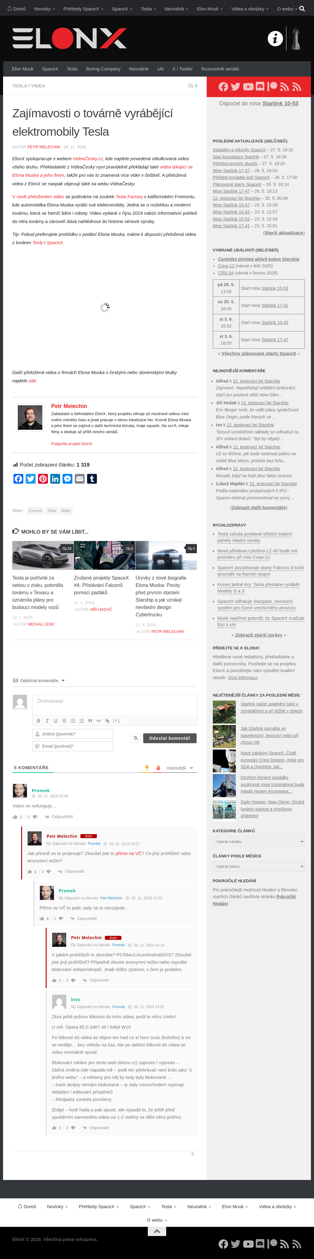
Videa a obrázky (247, 8)
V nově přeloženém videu (38, 196)
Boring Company (103, 68)
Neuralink (174, 8)
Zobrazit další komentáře (259, 507)
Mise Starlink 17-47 (231, 191)
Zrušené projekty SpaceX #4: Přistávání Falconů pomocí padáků (101, 585)
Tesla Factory (129, 196)
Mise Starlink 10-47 (231, 204)
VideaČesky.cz (88, 158)
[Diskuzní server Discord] (260, 87)
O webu (285, 8)
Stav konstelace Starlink (236, 156)
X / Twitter (182, 68)
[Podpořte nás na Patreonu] (272, 87)
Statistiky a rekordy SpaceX (239, 149)
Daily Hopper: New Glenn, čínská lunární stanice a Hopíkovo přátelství (272, 809)
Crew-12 (226, 265)
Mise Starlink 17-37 (231, 170)
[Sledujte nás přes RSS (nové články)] (284, 87)
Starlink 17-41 (275, 305)
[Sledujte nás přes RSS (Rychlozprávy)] (297, 87)
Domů (16, 7)
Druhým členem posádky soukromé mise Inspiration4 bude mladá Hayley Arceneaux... (272, 784)
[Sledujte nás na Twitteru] (235, 87)
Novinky (42, 8)
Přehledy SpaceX (81, 8)
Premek (94, 843)
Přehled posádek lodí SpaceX (241, 177)
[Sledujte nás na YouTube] (248, 87)
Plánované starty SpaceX (237, 184)
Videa (38, 85)
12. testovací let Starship (236, 198)
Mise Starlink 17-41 (231, 225)
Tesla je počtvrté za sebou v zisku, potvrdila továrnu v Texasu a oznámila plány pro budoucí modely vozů (37, 592)
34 (67, 548)
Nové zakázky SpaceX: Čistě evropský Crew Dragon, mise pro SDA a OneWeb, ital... (272, 759)
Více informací (242, 677)
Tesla (146, 8)
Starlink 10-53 (275, 288)
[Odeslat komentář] (170, 738)
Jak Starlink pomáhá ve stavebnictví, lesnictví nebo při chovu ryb (269, 735)
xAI (160, 68)
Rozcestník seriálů (220, 68)
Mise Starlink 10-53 (231, 219)
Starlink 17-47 (275, 339)
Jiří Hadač (101, 609)
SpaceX (120, 8)
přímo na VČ (129, 853)
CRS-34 (225, 272)
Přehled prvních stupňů (235, 163)
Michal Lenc (41, 624)
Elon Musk (207, 8)
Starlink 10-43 (275, 322)
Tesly (38, 242)
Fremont (35, 510)
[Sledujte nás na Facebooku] (223, 87)
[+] (116, 720)
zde (32, 380)
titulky (66, 510)
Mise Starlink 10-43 (231, 212)
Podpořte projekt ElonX (71, 443)
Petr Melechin (43, 147)
